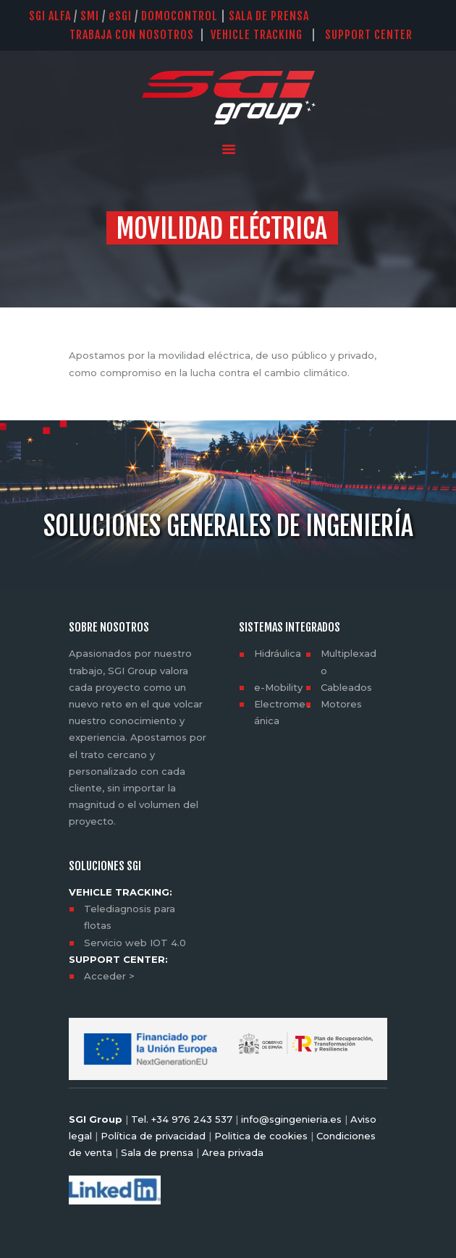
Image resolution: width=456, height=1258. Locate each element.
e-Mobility (278, 687)
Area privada (231, 1152)
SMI (89, 16)
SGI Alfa (50, 16)
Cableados (346, 687)
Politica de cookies (261, 1136)
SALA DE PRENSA (269, 16)
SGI (120, 16)
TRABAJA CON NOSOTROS (131, 34)
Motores (341, 704)
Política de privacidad (153, 1136)
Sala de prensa (155, 1152)
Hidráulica (277, 653)
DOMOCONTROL (179, 16)
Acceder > (109, 976)
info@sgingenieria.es (291, 1119)
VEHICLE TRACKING (257, 34)
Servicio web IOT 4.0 (135, 942)
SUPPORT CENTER (376, 34)
